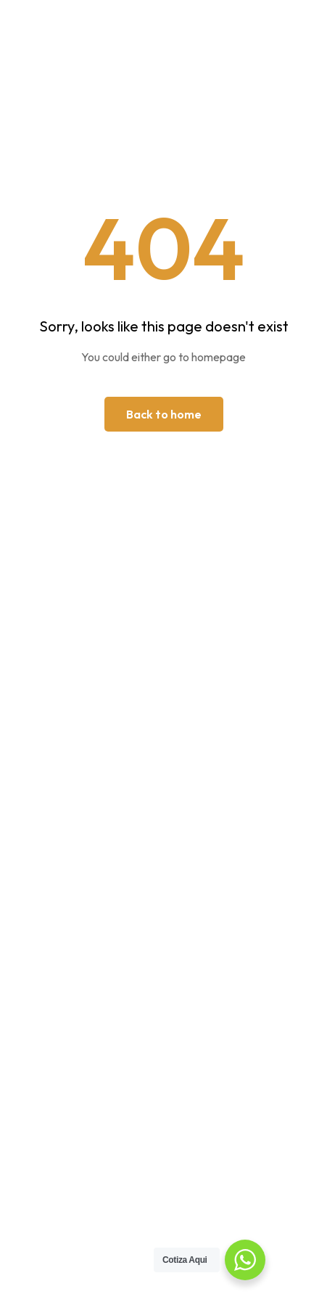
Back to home (164, 414)
